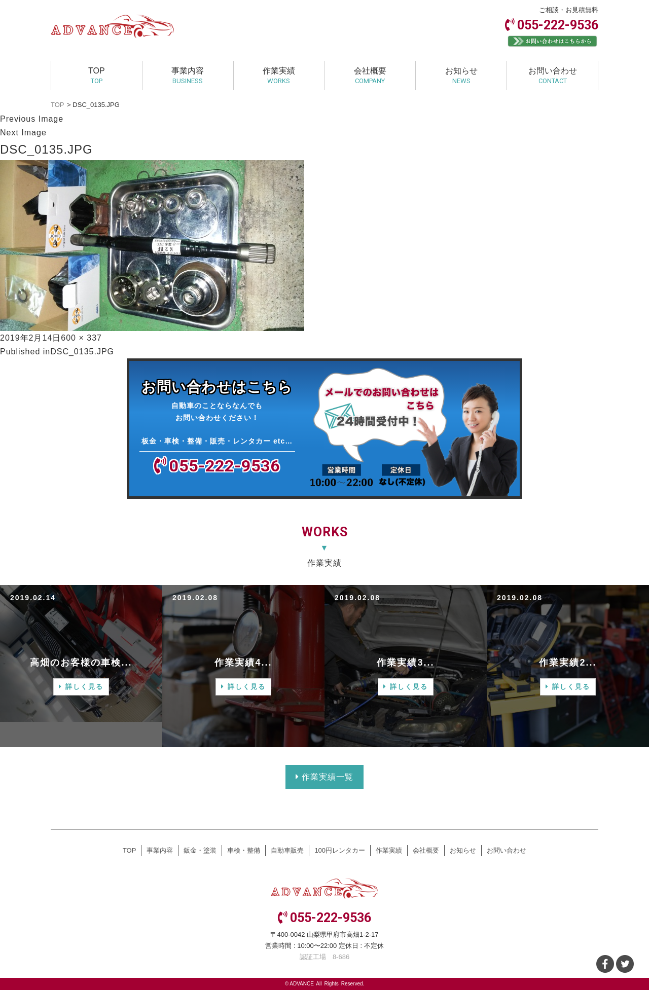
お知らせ (461, 75)
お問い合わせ (552, 75)
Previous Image (31, 119)
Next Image (23, 132)
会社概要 (370, 75)
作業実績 (279, 75)
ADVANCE (302, 983)
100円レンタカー (339, 850)
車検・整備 (243, 850)
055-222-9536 (557, 25)
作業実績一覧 (324, 777)
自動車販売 (287, 850)
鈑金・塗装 (200, 850)
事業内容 (187, 75)
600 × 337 (81, 338)
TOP (96, 75)
